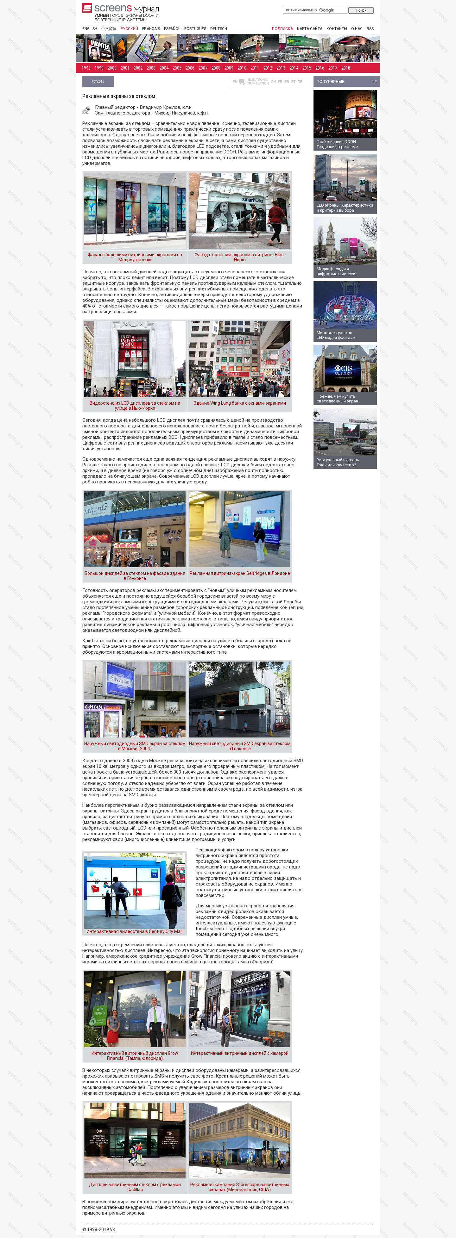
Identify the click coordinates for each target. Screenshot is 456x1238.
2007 (203, 68)
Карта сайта (309, 29)
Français (151, 29)
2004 (164, 68)
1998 (86, 68)
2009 (229, 68)
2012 (267, 68)
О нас (357, 29)
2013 (280, 68)
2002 (138, 68)
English (89, 29)
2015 (306, 68)
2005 (177, 68)
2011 (254, 68)
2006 (190, 68)
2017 (332, 68)
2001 (125, 68)
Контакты (336, 29)
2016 (319, 68)
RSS (370, 29)
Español (172, 29)
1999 (99, 68)
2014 (293, 68)
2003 (151, 68)
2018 (345, 68)
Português (195, 29)
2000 (112, 68)
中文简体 (109, 29)
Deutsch (218, 29)
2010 (242, 68)
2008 (216, 68)
